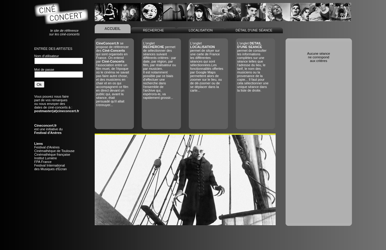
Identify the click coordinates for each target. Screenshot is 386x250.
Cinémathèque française (52, 154)
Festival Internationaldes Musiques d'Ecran (50, 167)
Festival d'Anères (47, 147)
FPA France (43, 162)
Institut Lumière (45, 158)
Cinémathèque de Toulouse (54, 151)
